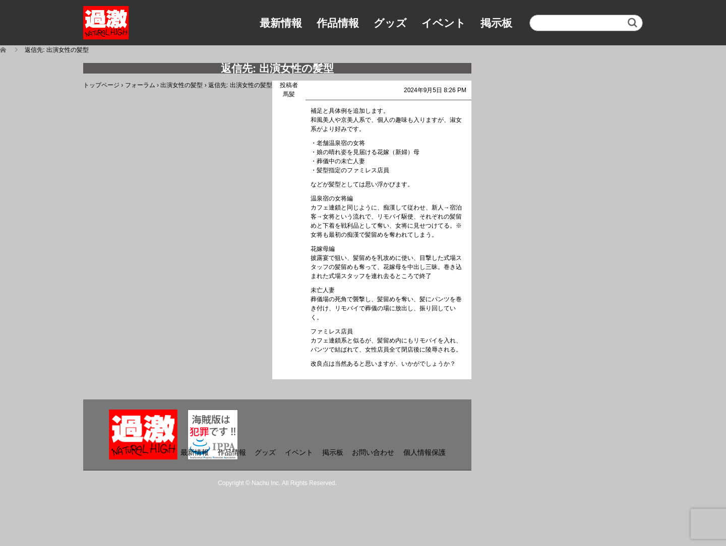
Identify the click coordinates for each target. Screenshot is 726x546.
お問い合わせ (373, 452)
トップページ (101, 85)
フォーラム (140, 85)
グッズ (390, 23)
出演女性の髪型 (181, 85)
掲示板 (496, 23)
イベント (443, 23)
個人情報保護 (424, 452)
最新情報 (281, 23)
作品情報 (338, 23)
